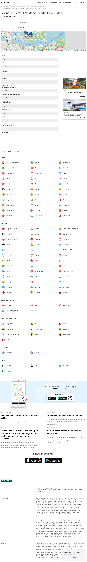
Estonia (38, 506)
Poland (56, 509)
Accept (74, 557)
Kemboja (52, 499)
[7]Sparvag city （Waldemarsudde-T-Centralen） (33, 12)
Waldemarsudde (23, 23)
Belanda (47, 509)
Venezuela (38, 513)
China (65, 498)
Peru (43, 513)
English (42, 488)
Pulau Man (47, 507)
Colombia (52, 512)
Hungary (82, 506)
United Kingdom (59, 506)
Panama (65, 510)
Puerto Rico (57, 512)
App (74, 2)
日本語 (37, 488)
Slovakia (38, 510)
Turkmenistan (39, 502)
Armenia (49, 498)
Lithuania (56, 507)
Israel (37, 499)
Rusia (52, 510)
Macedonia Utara (40, 509)
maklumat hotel (53, 2)
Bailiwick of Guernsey (69, 506)
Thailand (80, 501)
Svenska (80, 489)
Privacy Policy (67, 554)
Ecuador (63, 512)
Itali (52, 507)
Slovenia (80, 509)
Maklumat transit (42, 2)
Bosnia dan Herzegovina (41, 504)
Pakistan (60, 501)
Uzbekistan (59, 502)
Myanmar (77, 499)
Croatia (37, 507)
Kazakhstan (62, 499)
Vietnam (54, 502)
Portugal (61, 509)
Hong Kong (75, 498)
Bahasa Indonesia (75, 488)
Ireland (42, 507)
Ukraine (47, 510)
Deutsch (54, 489)
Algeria (56, 513)
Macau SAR (44, 501)
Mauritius (65, 513)
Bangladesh (60, 498)
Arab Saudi (69, 501)
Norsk (75, 489)
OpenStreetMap (72, 50)
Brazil (78, 512)
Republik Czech (68, 504)
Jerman (74, 504)
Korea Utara (66, 502)
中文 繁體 (47, 488)
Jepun (47, 499)
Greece (77, 506)
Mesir (60, 513)
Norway (51, 509)
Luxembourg (62, 507)
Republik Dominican (71, 512)
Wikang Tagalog (42, 489)
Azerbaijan (54, 498)
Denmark (80, 504)
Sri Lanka (71, 499)
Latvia (67, 507)
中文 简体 (52, 488)
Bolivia (43, 512)
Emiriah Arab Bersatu (41, 498)
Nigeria (69, 513)
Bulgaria (55, 504)
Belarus (43, 510)
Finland (48, 506)
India (41, 499)
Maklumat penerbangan (65, 2)
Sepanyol (43, 506)
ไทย (61, 488)
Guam (52, 513)
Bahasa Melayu (66, 488)
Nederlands (38, 491)
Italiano (64, 489)
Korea (56, 499)
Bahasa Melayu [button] (82, 2)
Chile (47, 512)
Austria (80, 502)
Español (59, 489)
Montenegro (77, 507)
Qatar (64, 501)
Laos (67, 499)
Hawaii (78, 510)
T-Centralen (21, 27)
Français (49, 489)
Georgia (70, 498)
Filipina (55, 501)
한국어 (57, 488)
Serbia (70, 509)
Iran (44, 499)
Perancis (53, 506)
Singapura (75, 501)
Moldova (72, 507)
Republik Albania (74, 502)
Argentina (38, 512)
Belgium (50, 504)
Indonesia (81, 498)
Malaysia (50, 501)
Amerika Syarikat (72, 510)
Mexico (60, 510)
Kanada (56, 510)
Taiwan (49, 502)
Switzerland (61, 504)
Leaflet (65, 50)
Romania (66, 509)
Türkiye (45, 502)
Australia (47, 513)
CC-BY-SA (83, 50)
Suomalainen (70, 489)
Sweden (75, 509)
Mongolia (38, 501)
